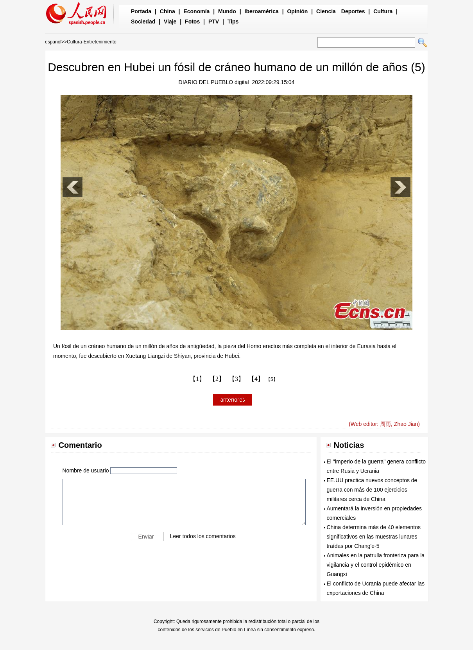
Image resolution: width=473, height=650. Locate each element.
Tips (233, 21)
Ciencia (326, 11)
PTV (213, 21)
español (53, 42)
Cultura (382, 11)
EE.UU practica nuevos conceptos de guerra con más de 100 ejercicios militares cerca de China (372, 489)
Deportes (353, 11)
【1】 (197, 378)
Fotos (192, 21)
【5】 (272, 379)
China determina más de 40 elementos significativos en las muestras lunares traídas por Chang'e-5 (374, 536)
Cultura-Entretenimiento (91, 42)
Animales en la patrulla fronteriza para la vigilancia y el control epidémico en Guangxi (376, 564)
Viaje (170, 21)
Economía (196, 11)
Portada (141, 11)
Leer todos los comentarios (203, 536)
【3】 (236, 378)
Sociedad (143, 21)
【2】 (217, 378)
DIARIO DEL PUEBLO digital (214, 82)
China (167, 11)
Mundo (227, 11)
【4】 (256, 378)
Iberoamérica (262, 11)
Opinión (297, 11)
